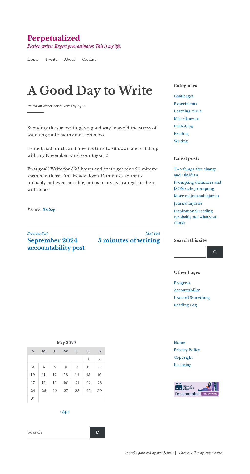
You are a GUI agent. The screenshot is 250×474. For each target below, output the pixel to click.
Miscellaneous (186, 118)
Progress (182, 283)
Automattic (213, 453)
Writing (48, 209)
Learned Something (192, 297)
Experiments (185, 104)
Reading (181, 133)
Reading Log (185, 305)
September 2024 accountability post (60, 241)
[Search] (215, 252)
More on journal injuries (196, 196)
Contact (89, 59)
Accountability (187, 290)
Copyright (183, 357)
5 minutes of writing (127, 237)
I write (51, 59)
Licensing (182, 365)
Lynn (81, 106)
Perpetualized (53, 38)
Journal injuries (188, 203)
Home (33, 59)
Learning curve (188, 111)
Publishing (183, 126)
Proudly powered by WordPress (148, 453)
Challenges (184, 96)
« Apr (64, 412)
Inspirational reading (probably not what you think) (195, 217)
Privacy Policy (187, 350)
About (69, 59)
